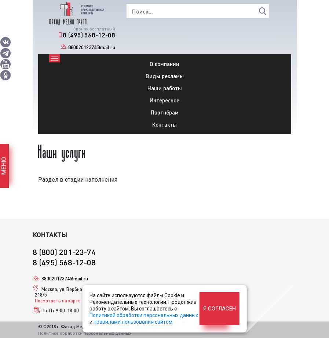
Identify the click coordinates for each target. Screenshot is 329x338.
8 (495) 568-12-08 (89, 35)
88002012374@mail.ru (91, 47)
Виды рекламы (165, 76)
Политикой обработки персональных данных (143, 315)
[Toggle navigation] (54, 58)
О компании (164, 64)
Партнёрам (165, 112)
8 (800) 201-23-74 (64, 252)
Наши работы (164, 88)
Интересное (164, 100)
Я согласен (219, 308)
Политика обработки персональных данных (84, 333)
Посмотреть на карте (58, 301)
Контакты (164, 124)
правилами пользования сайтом (133, 322)
